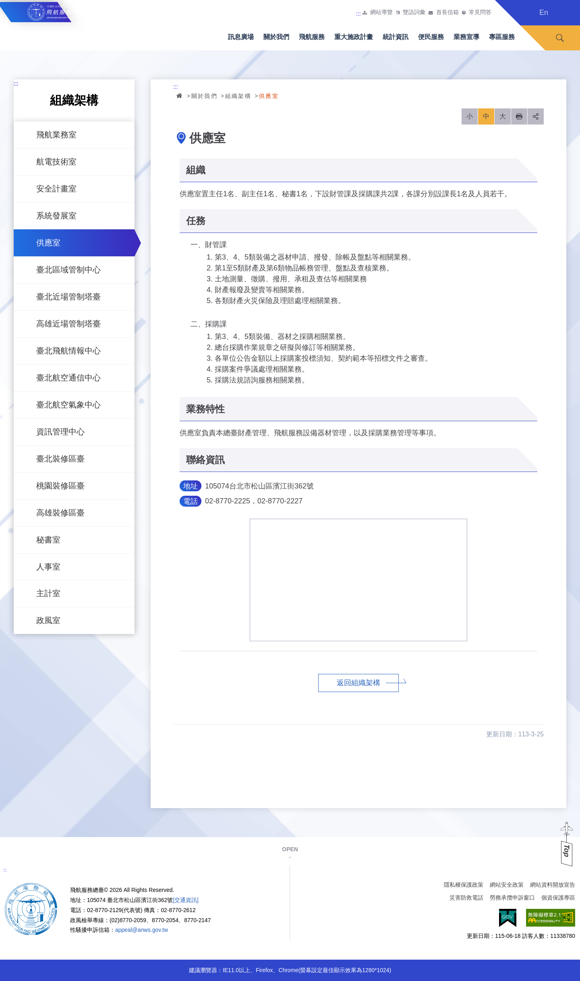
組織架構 (238, 96)
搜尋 (560, 38)
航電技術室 (56, 161)
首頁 (180, 95)
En (543, 12)
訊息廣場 (241, 36)
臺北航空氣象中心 (68, 404)
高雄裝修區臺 (60, 512)
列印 (519, 116)
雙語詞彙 (414, 12)
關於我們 (276, 36)
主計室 (48, 593)
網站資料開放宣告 (552, 884)
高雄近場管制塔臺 (68, 323)
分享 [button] (536, 116)
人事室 (48, 566)
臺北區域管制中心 (68, 269)
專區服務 (502, 36)
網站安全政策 (507, 884)
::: (358, 13)
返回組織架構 (358, 683)
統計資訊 (395, 36)
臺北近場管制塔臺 (68, 296)
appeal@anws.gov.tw (141, 930)
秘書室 (48, 539)
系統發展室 (56, 215)
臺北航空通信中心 (68, 377)
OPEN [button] (290, 849)
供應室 (48, 242)
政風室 (48, 620)
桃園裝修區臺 (60, 485)
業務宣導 (466, 36)
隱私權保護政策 (463, 884)
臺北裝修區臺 (60, 458)
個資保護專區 (558, 897)
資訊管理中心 (60, 431)
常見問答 (480, 12)
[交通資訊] (186, 900)
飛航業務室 (56, 134)
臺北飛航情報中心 (68, 350)
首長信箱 (447, 12)
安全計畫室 (56, 188)
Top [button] (567, 850)
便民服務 (431, 36)
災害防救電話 (466, 897)
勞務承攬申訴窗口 (512, 897)
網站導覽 (381, 12)
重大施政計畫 (353, 36)
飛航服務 (312, 36)
